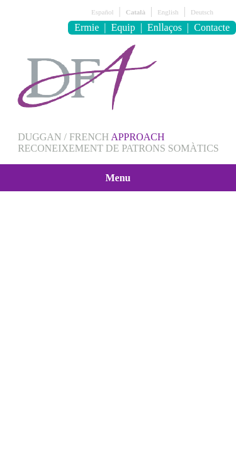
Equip (123, 27)
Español (102, 12)
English (168, 12)
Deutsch (202, 12)
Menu (118, 177)
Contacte (212, 27)
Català (135, 12)
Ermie (86, 27)
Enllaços (164, 27)
